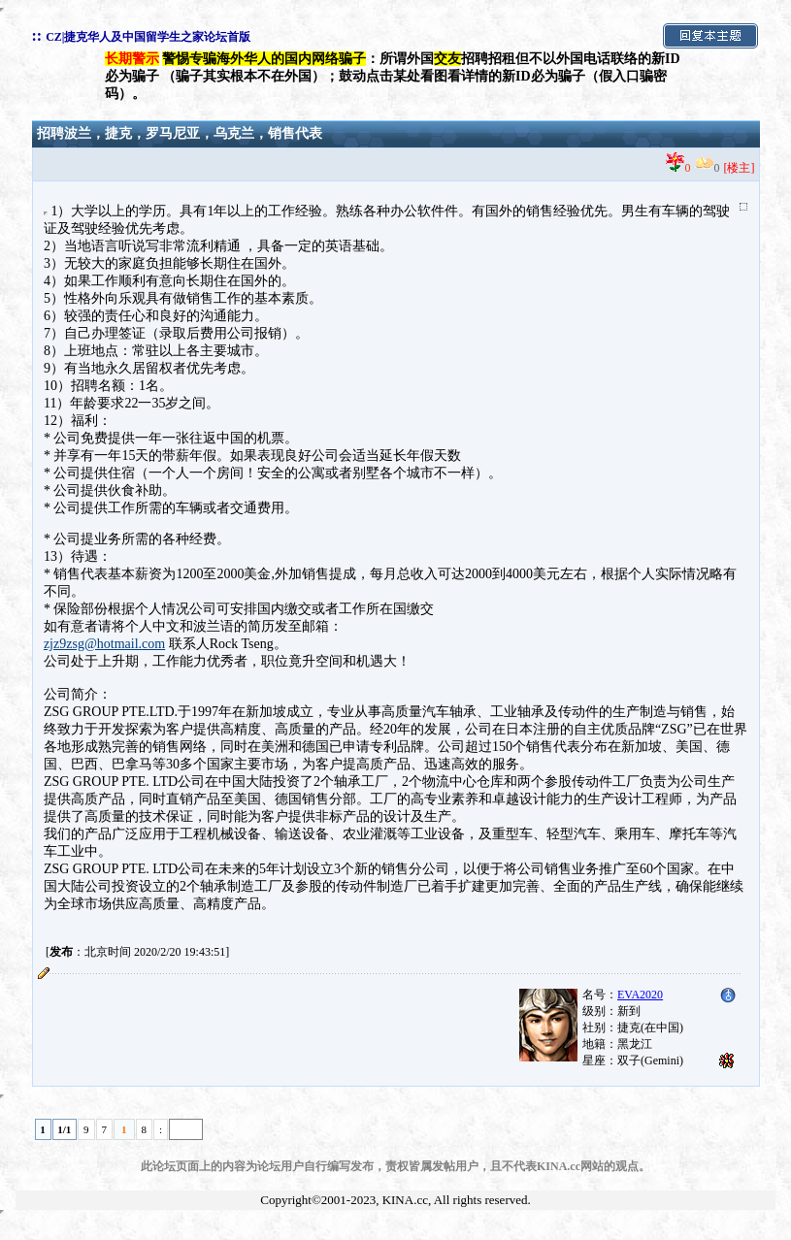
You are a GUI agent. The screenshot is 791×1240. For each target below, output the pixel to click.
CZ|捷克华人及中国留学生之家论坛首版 (148, 37)
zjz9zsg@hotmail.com (104, 643)
